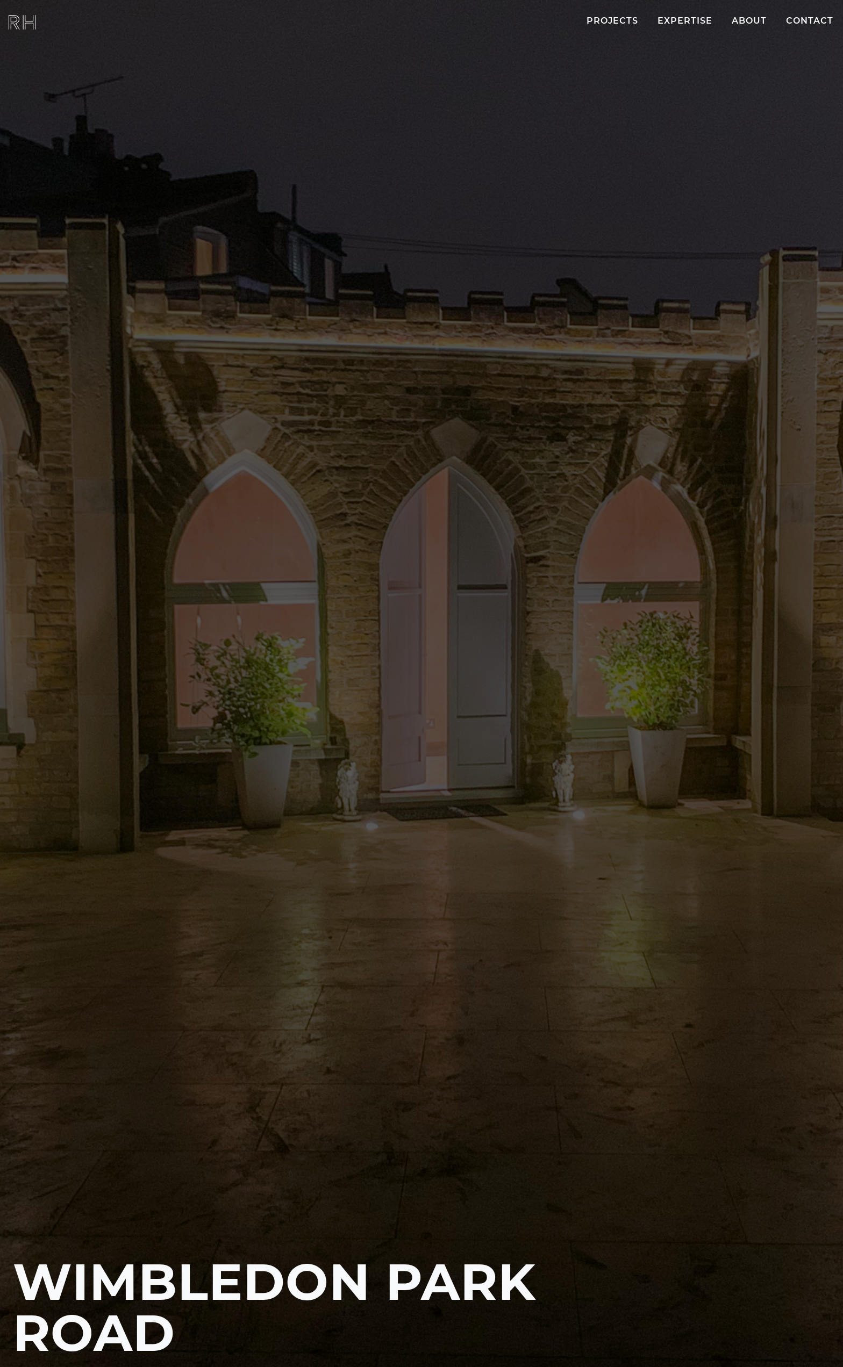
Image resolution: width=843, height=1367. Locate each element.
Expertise (685, 21)
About (749, 21)
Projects (612, 21)
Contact (809, 21)
